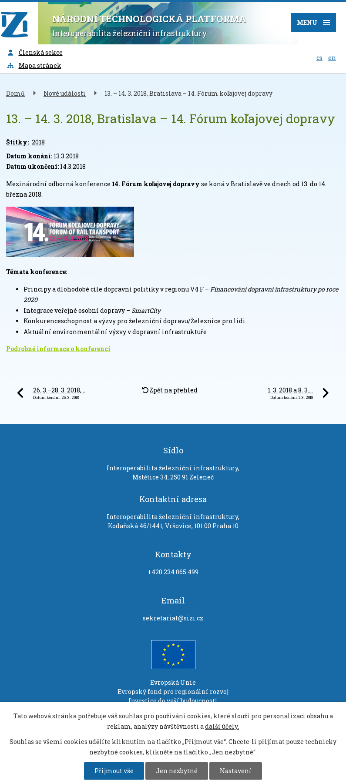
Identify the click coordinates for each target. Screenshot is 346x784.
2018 (38, 142)
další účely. (222, 726)
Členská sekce (35, 52)
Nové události (65, 93)
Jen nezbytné (177, 771)
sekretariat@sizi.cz (173, 618)
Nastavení (236, 771)
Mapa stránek (34, 65)
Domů (15, 93)
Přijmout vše (114, 771)
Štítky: (17, 142)
